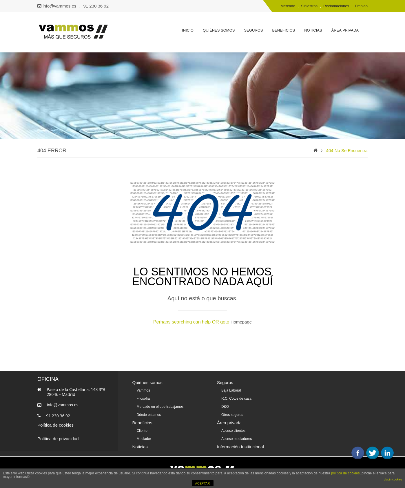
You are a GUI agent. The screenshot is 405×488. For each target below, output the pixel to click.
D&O (225, 407)
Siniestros (309, 6)
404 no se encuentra (347, 150)
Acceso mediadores (236, 439)
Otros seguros (232, 415)
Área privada (345, 30)
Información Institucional (240, 446)
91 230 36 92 (96, 5)
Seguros (253, 30)
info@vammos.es (59, 5)
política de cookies (345, 473)
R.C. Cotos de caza (236, 398)
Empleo (361, 6)
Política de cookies (55, 425)
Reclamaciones (336, 6)
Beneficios (283, 30)
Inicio (188, 30)
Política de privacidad (58, 438)
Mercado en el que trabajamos (160, 407)
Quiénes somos (219, 30)
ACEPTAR (202, 483)
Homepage (241, 321)
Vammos (143, 390)
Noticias (313, 30)
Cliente (142, 431)
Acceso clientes (233, 431)
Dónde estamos (149, 415)
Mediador (144, 439)
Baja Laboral (231, 390)
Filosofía (143, 398)
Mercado (287, 6)
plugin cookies (393, 479)
